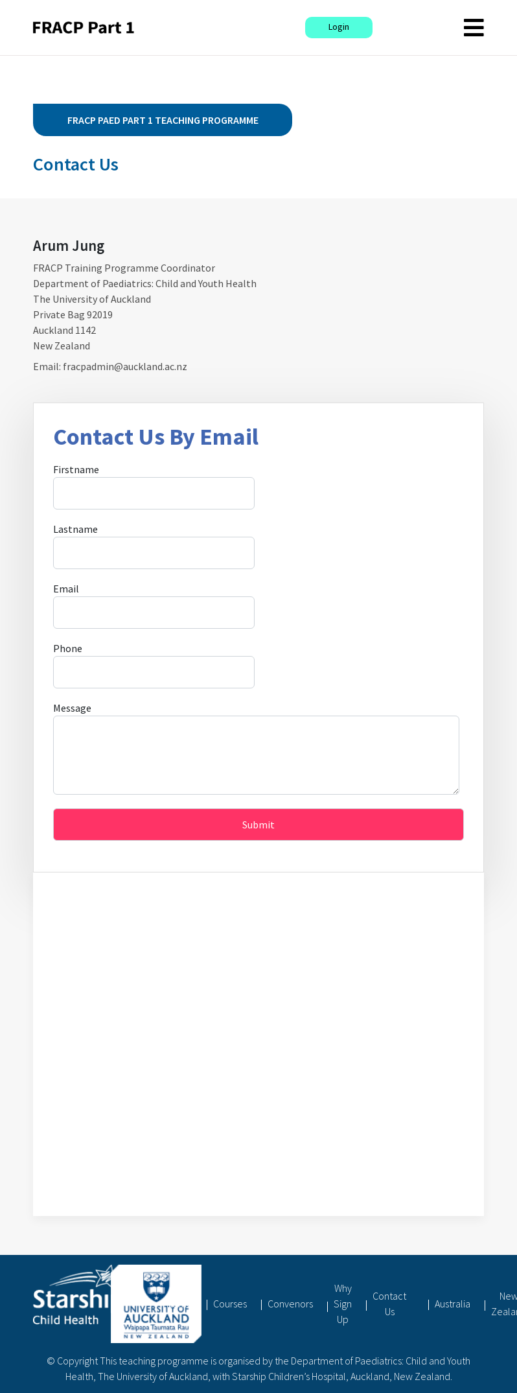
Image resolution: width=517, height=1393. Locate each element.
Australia (452, 1303)
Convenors (290, 1303)
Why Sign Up (343, 1304)
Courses (230, 1303)
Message (72, 707)
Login (338, 26)
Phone (67, 648)
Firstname (76, 469)
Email (66, 588)
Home (179, 1303)
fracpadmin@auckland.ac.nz (125, 366)
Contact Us (389, 1303)
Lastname (75, 528)
